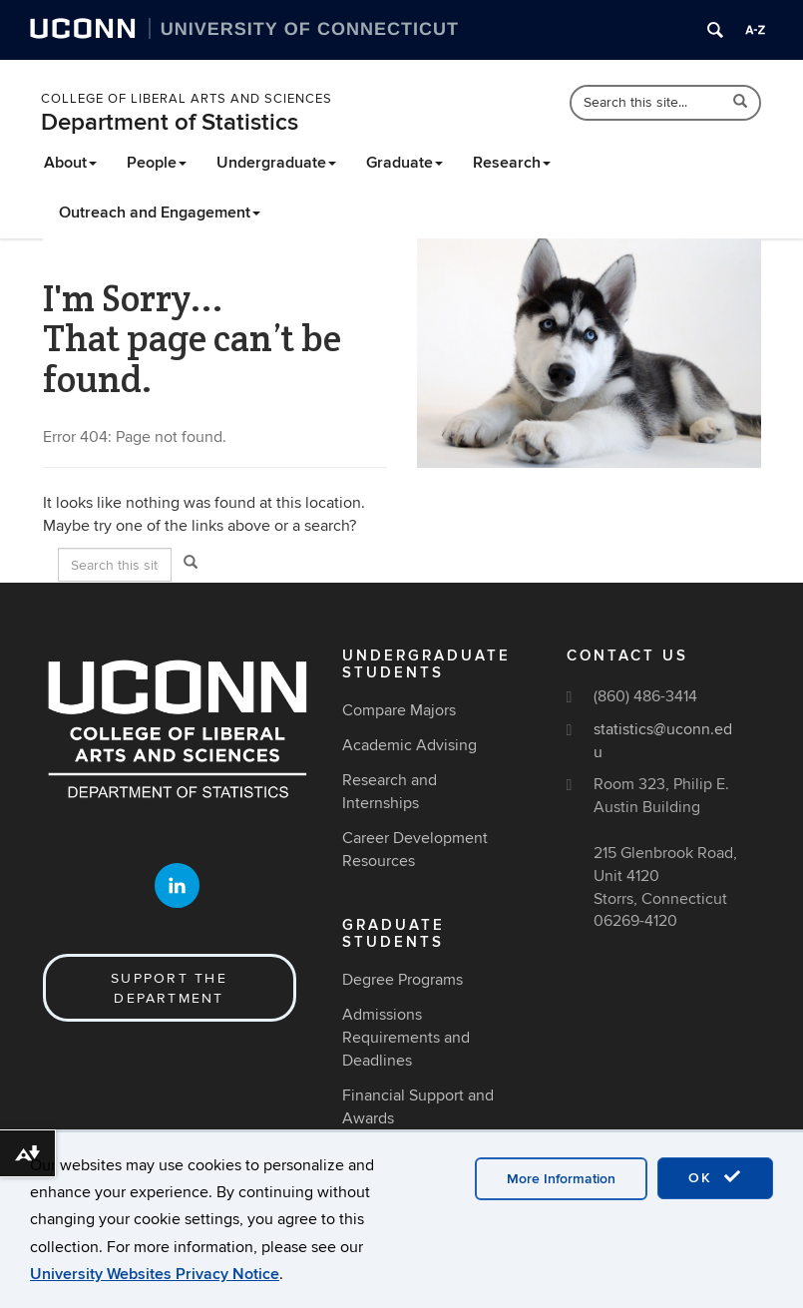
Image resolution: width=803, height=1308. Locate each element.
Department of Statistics (169, 122)
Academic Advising (409, 745)
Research (512, 163)
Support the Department (169, 988)
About (70, 163)
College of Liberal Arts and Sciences (186, 99)
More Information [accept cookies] (561, 1178)
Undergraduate (276, 163)
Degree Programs (402, 980)
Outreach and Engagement (159, 212)
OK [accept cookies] (715, 1177)
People (157, 163)
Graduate (404, 163)
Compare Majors (399, 710)
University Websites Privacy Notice (154, 1274)
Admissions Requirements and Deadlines (406, 1038)
